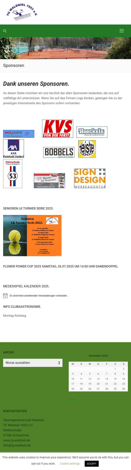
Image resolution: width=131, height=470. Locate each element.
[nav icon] (121, 31)
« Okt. (72, 400)
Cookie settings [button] (70, 463)
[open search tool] (5, 31)
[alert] (65, 295)
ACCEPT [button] (92, 463)
